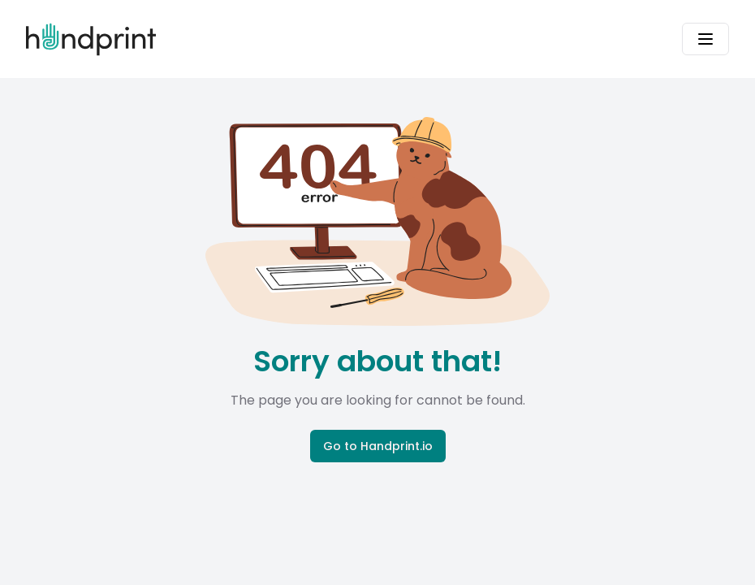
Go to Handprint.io (378, 446)
